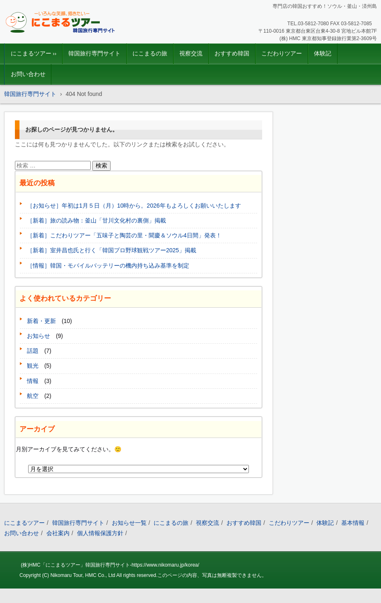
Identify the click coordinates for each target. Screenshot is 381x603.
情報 (33, 381)
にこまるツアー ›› (34, 53)
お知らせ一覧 (129, 522)
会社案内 (58, 533)
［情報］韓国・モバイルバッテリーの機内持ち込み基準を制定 (108, 265)
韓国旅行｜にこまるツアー (50, 39)
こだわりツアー (281, 53)
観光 (33, 365)
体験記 (322, 53)
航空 (33, 395)
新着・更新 (41, 321)
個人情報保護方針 (100, 533)
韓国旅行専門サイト (94, 53)
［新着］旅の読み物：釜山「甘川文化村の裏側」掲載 (96, 220)
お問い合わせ (28, 74)
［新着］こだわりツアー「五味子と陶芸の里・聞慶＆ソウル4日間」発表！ (124, 235)
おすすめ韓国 (232, 53)
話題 (33, 350)
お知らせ (38, 336)
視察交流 (191, 53)
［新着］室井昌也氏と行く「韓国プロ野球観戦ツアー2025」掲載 (111, 250)
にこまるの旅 (150, 53)
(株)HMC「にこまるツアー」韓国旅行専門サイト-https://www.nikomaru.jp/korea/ (110, 565)
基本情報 (352, 522)
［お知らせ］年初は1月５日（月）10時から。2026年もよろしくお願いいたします (134, 205)
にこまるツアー (24, 522)
